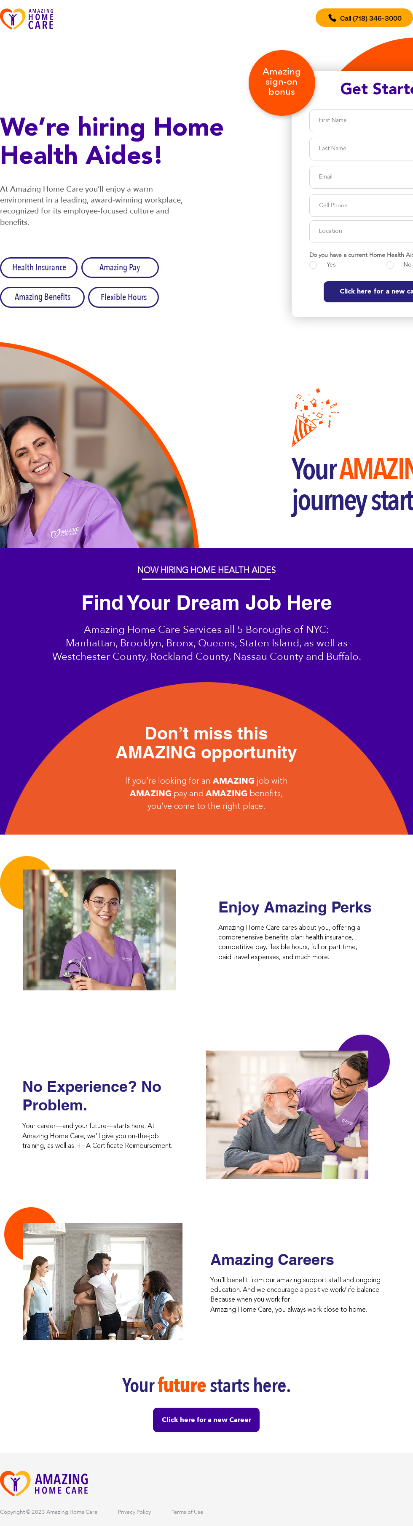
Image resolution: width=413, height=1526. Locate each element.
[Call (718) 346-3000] (364, 17)
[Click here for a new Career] (206, 1420)
